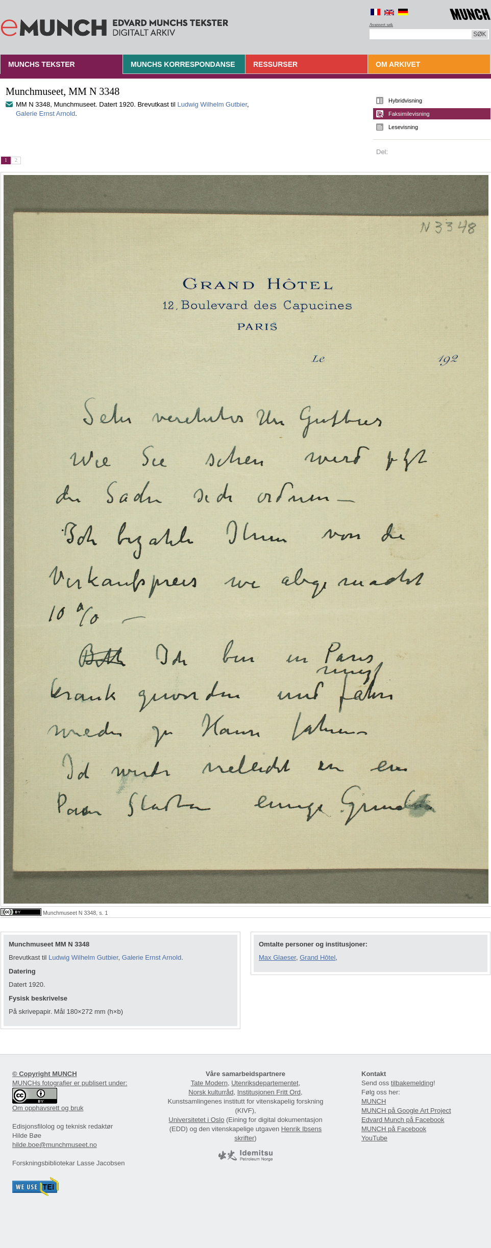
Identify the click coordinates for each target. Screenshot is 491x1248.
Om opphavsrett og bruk (47, 1108)
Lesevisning (403, 127)
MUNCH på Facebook (393, 1129)
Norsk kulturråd (210, 1092)
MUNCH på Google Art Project (406, 1110)
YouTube (374, 1138)
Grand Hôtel (317, 957)
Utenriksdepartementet (265, 1083)
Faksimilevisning (409, 114)
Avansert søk (382, 24)
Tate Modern (209, 1083)
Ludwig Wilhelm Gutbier (212, 104)
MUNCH (373, 1101)
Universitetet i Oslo (196, 1120)
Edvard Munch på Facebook (403, 1120)
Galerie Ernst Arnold (45, 113)
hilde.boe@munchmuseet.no (54, 1145)
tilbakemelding (412, 1083)
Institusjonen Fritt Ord (269, 1092)
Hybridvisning (405, 100)
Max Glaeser (277, 957)
